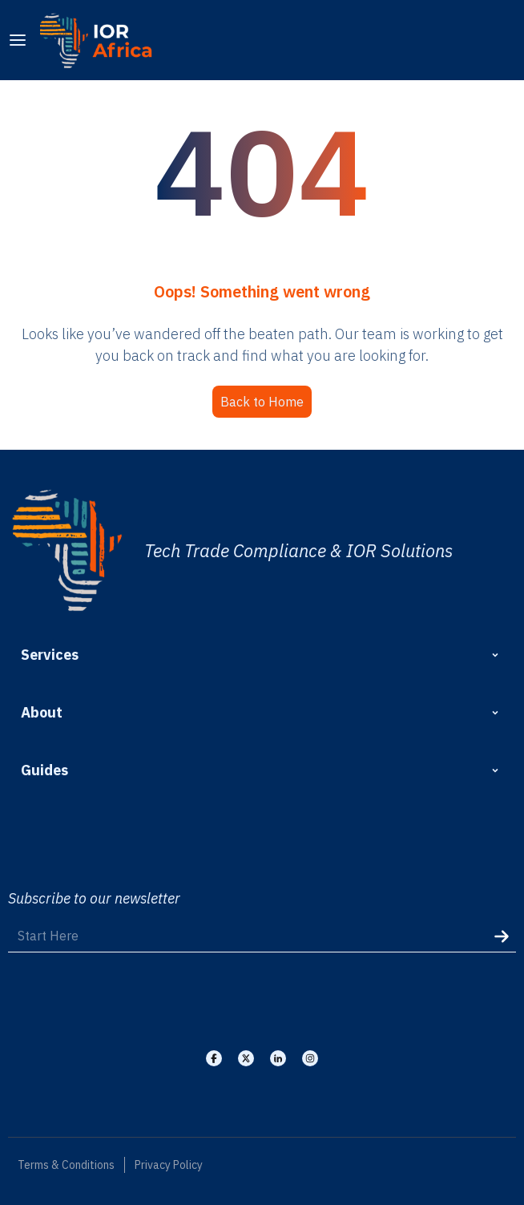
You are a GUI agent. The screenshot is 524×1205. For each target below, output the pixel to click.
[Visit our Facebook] (214, 1058)
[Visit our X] (246, 1058)
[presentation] (124, 999)
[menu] (17, 40)
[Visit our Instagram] (310, 1058)
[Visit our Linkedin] (278, 1058)
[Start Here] (262, 936)
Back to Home (262, 402)
